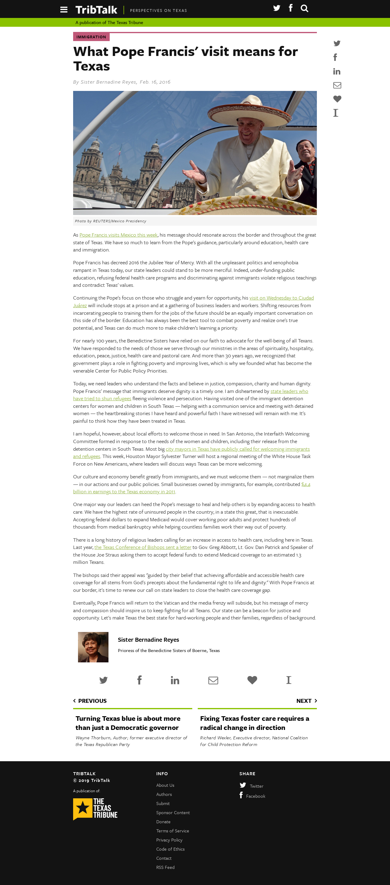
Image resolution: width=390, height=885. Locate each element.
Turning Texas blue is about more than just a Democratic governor (128, 722)
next (304, 700)
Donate (163, 821)
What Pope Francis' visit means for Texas (185, 58)
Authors (164, 794)
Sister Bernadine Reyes (108, 81)
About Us (165, 785)
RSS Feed (165, 867)
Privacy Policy (169, 839)
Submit (163, 803)
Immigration (91, 37)
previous (92, 700)
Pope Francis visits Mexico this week (119, 234)
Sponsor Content (173, 812)
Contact (164, 858)
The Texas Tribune (125, 22)
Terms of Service (172, 830)
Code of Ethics (170, 848)
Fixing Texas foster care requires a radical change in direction (254, 722)
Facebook (252, 796)
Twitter (251, 786)
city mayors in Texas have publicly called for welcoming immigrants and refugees (191, 452)
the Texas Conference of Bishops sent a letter (142, 547)
